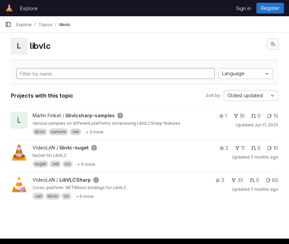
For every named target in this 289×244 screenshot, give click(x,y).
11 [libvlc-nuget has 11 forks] (240, 148)
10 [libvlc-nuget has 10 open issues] (272, 148)
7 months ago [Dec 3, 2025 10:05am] (264, 189)
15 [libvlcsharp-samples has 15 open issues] (272, 116)
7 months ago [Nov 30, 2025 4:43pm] (264, 157)
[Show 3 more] (95, 132)
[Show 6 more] (85, 196)
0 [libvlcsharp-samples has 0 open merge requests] (255, 116)
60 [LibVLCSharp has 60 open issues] (272, 180)
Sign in (243, 8)
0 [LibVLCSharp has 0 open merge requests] (254, 180)
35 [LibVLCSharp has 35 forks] (237, 180)
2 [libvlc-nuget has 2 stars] (223, 148)
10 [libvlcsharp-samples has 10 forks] (239, 116)
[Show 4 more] (86, 164)
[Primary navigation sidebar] (8, 24)
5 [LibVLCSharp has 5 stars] (219, 180)
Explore (29, 8)
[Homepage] (9, 8)
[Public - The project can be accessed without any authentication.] (120, 115)
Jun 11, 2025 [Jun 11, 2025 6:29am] (266, 124)
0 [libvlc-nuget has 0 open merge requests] (255, 148)
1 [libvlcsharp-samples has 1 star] (223, 116)
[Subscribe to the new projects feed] (272, 44)
